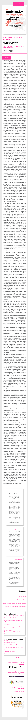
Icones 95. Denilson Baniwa (20, 599)
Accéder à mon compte (18, 691)
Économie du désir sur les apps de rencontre (14, 615)
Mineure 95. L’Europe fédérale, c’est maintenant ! (15, 606)
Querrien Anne (17, 46)
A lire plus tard (19, 3)
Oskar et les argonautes (9, 651)
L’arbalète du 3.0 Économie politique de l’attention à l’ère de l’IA (13, 632)
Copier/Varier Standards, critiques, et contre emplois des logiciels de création (13, 626)
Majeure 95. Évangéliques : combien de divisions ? (15, 603)
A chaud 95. (7, 39)
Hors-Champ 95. (23, 596)
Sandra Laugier (8, 46)
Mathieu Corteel (8, 47)
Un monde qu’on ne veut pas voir (11, 653)
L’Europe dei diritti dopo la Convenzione (13, 644)
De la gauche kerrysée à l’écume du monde (14, 617)
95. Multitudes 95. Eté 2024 (12, 38)
